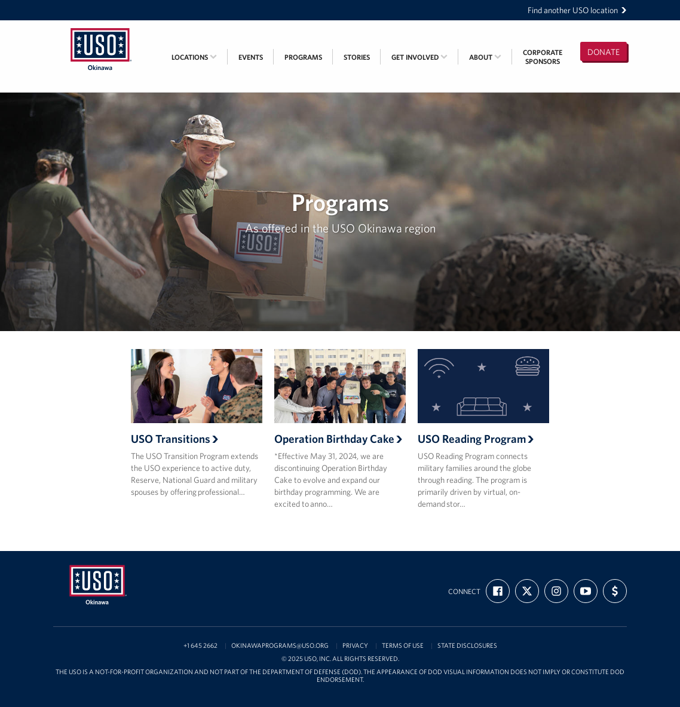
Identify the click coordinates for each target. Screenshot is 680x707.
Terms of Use (403, 646)
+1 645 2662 (200, 646)
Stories (357, 57)
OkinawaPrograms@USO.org (280, 646)
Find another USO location (577, 10)
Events (250, 57)
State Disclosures (467, 646)
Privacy (355, 646)
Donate (603, 52)
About (485, 57)
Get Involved (419, 57)
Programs (303, 57)
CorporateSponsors (542, 57)
